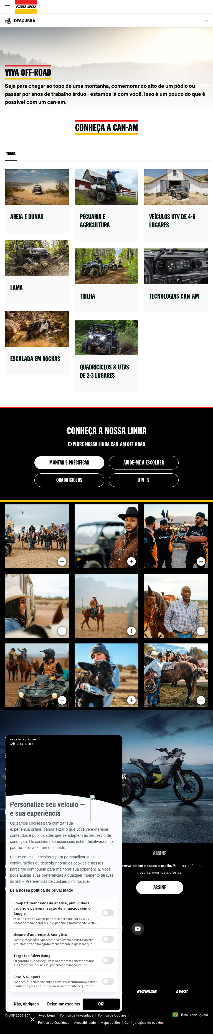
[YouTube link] (137, 928)
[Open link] (37, 201)
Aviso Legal (46, 1015)
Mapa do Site (110, 1022)
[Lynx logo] (182, 991)
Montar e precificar (69, 463)
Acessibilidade (85, 1022)
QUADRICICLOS (69, 480)
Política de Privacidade (76, 1015)
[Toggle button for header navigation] (7, 7)
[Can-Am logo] (26, 7)
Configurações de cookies (144, 1022)
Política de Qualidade (54, 1022)
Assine (159, 888)
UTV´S (143, 480)
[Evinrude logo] (147, 991)
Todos (11, 156)
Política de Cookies (112, 1015)
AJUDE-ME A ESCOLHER (143, 463)
